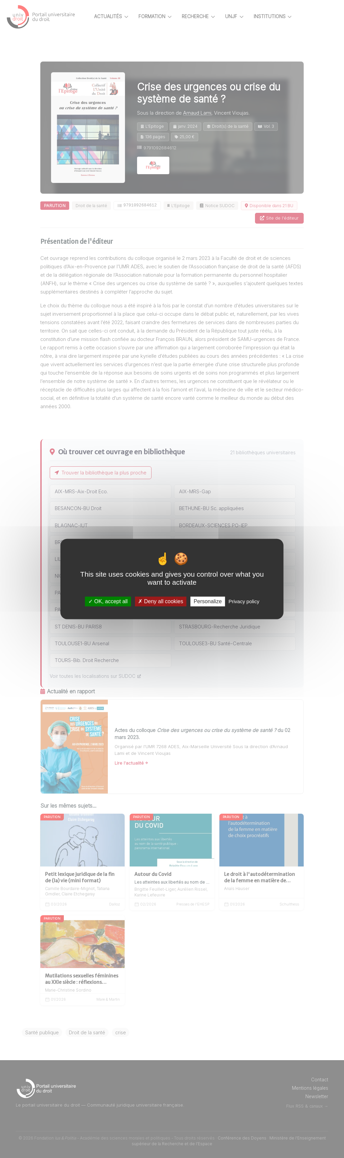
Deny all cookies (160, 601)
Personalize (208, 601)
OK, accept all (108, 601)
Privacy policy (243, 601)
